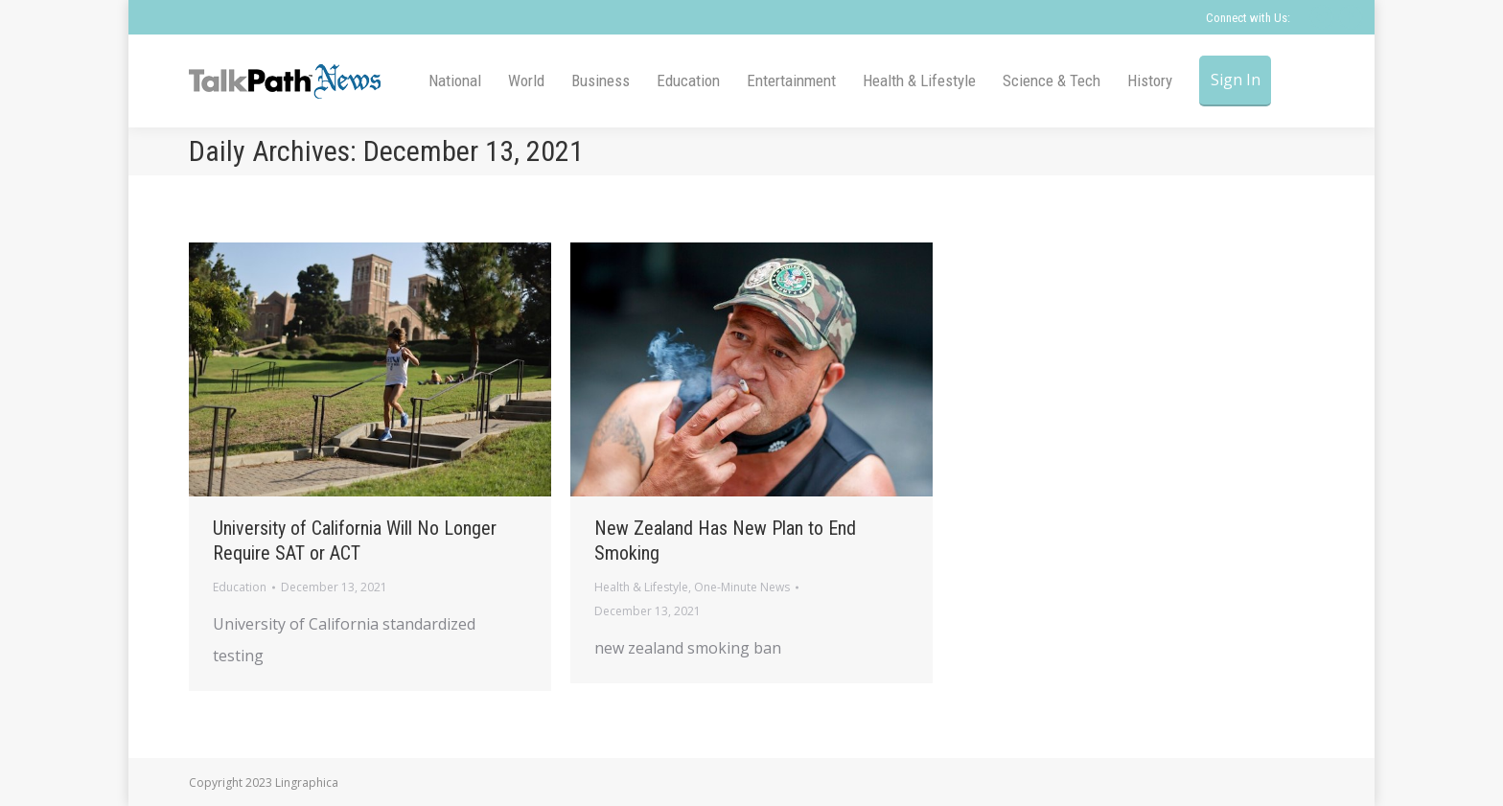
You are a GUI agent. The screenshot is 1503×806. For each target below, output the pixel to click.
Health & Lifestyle (641, 587)
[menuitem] (454, 81)
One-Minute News (742, 587)
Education (239, 587)
